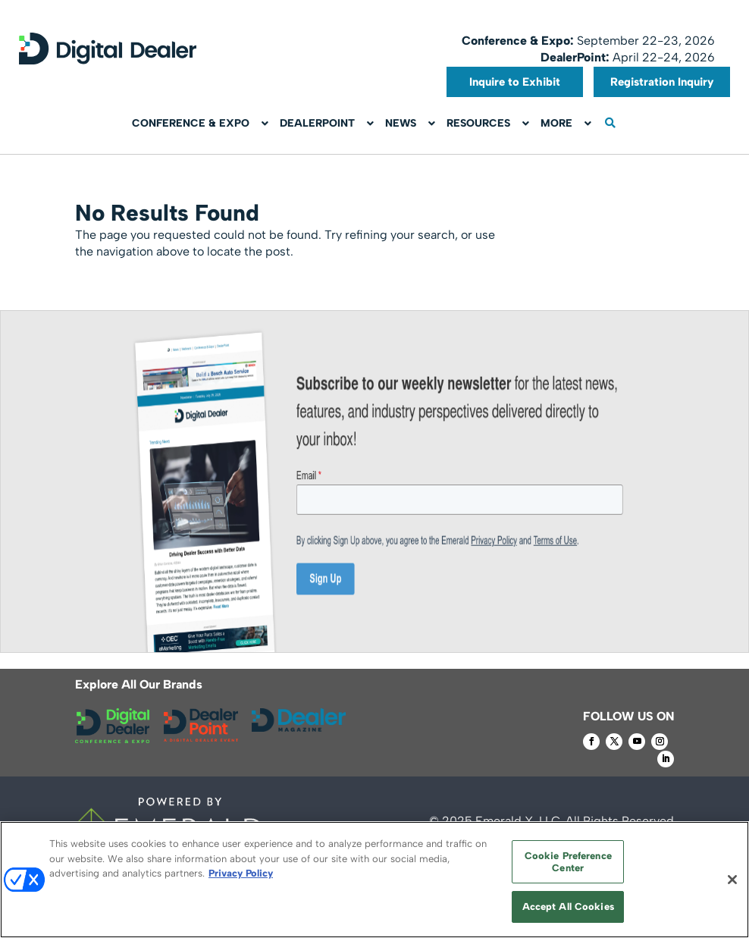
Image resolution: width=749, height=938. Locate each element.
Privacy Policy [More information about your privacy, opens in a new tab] (240, 873)
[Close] (732, 879)
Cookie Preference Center (568, 862)
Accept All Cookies (568, 906)
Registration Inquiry (662, 82)
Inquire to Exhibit (514, 82)
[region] (374, 879)
